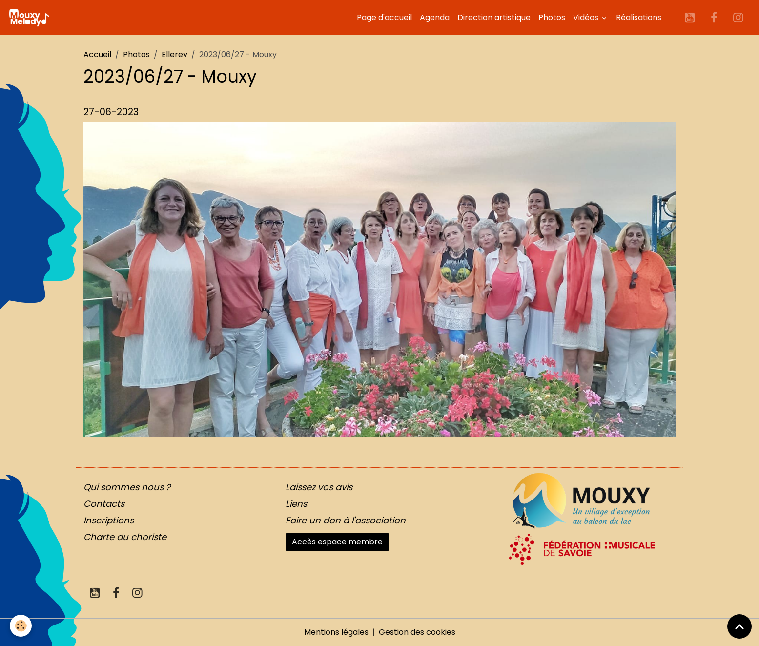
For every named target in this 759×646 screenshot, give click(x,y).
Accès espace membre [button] (337, 541)
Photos (551, 17)
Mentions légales (336, 632)
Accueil (97, 54)
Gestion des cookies (417, 632)
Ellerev (174, 54)
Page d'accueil (384, 17)
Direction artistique (494, 17)
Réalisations (638, 17)
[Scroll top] (739, 626)
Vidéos (586, 17)
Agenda (435, 17)
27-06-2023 (111, 112)
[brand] (31, 17)
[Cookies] (21, 626)
